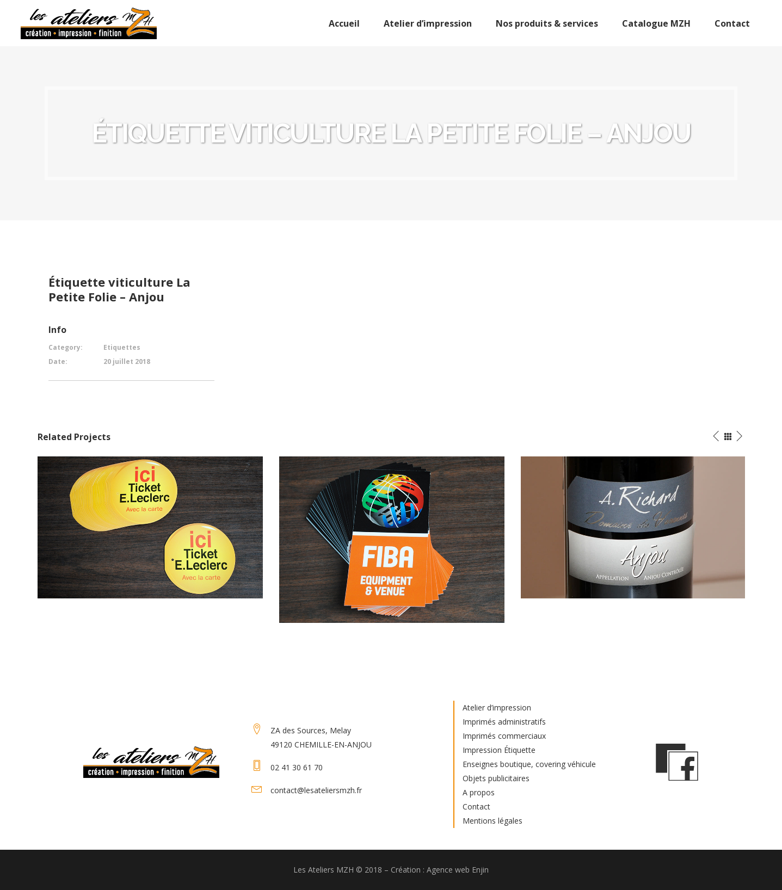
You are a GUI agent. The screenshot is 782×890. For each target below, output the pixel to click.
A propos (479, 792)
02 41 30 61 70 (296, 767)
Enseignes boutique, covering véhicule (529, 764)
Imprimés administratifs (504, 721)
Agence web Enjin (458, 869)
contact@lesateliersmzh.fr (316, 790)
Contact (476, 806)
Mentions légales (492, 820)
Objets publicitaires (496, 778)
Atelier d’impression (497, 707)
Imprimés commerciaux (504, 736)
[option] (150, 527)
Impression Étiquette (499, 750)
